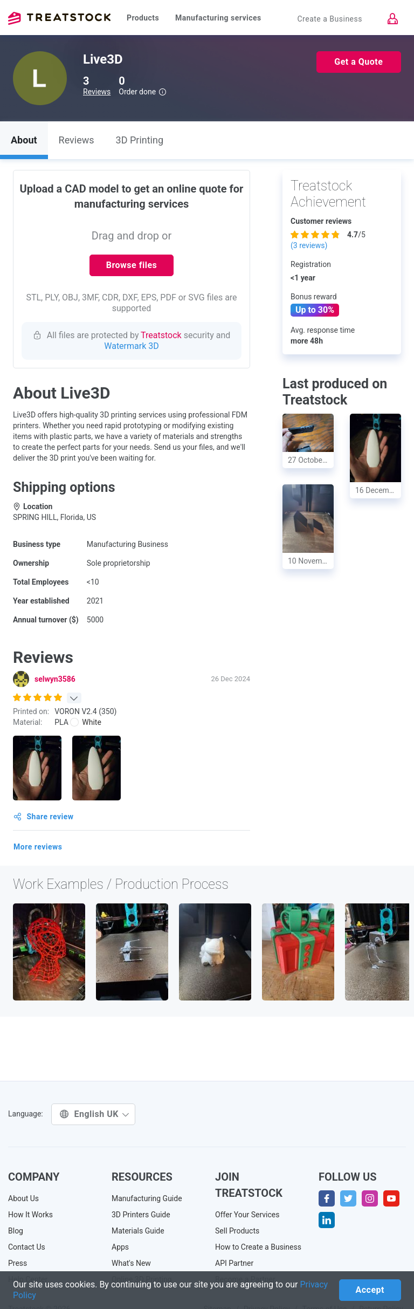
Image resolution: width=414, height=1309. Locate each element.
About (24, 140)
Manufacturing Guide (147, 1198)
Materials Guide (138, 1230)
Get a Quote (358, 62)
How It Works (30, 1214)
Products (143, 17)
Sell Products (237, 1230)
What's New (131, 1263)
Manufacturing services (218, 17)
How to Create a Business (258, 1247)
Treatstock (59, 18)
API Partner (234, 1263)
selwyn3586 (54, 679)
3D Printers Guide (141, 1214)
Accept (370, 1290)
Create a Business (329, 19)
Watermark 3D (131, 346)
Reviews (97, 91)
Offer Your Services (247, 1214)
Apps (120, 1247)
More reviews (38, 846)
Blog (15, 1230)
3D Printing (139, 140)
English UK (94, 1114)
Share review (43, 816)
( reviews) (309, 245)
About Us (23, 1198)
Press (17, 1263)
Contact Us (26, 1247)
